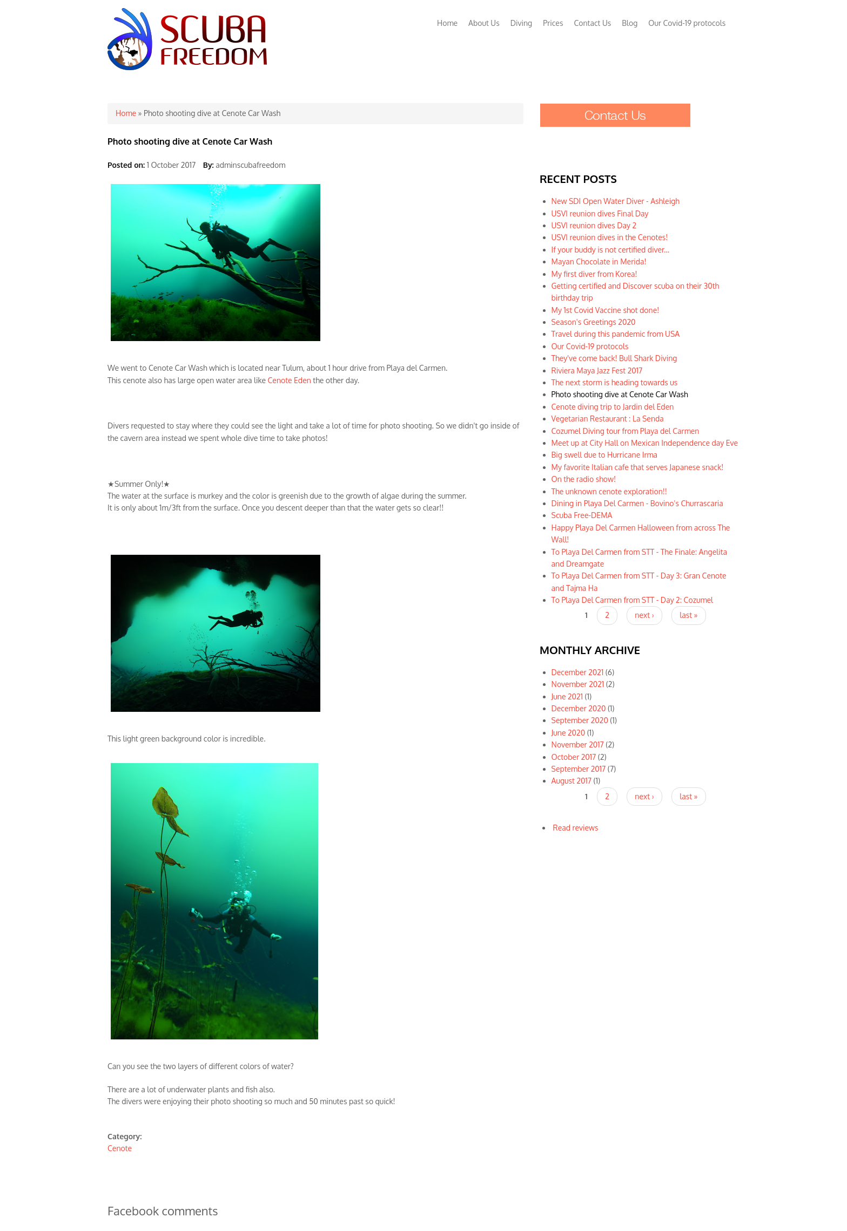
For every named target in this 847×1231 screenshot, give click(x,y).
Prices (553, 23)
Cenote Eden (289, 380)
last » (688, 615)
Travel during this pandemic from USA (616, 333)
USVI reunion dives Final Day (600, 213)
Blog (629, 23)
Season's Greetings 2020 (594, 322)
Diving (521, 23)
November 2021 (578, 684)
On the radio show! (584, 479)
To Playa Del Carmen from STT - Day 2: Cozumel (632, 599)
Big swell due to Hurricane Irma (605, 454)
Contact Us (592, 23)
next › (644, 615)
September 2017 (579, 768)
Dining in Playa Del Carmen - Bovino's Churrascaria (637, 503)
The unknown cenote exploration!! (609, 491)
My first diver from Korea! (594, 273)
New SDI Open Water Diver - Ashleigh (616, 201)
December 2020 (579, 708)
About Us (484, 23)
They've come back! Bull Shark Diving (614, 358)
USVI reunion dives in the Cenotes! (610, 237)
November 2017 (578, 744)
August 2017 (572, 780)
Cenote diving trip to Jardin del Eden (613, 406)
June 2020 (569, 732)
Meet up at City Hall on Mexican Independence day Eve (645, 442)
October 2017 (574, 756)
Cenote (119, 1148)
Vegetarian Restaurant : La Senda (608, 418)
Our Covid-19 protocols (686, 23)
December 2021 (578, 672)
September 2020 (580, 720)
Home (447, 23)
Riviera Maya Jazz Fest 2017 (597, 370)
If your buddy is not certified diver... (611, 249)
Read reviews (576, 827)
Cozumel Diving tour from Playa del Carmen (626, 431)
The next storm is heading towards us (615, 382)
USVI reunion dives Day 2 (594, 225)
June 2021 (567, 696)
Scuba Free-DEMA (582, 515)
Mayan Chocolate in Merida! (599, 261)
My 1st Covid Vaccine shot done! (606, 310)
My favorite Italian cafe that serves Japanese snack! (638, 467)
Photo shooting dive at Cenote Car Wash (620, 394)
